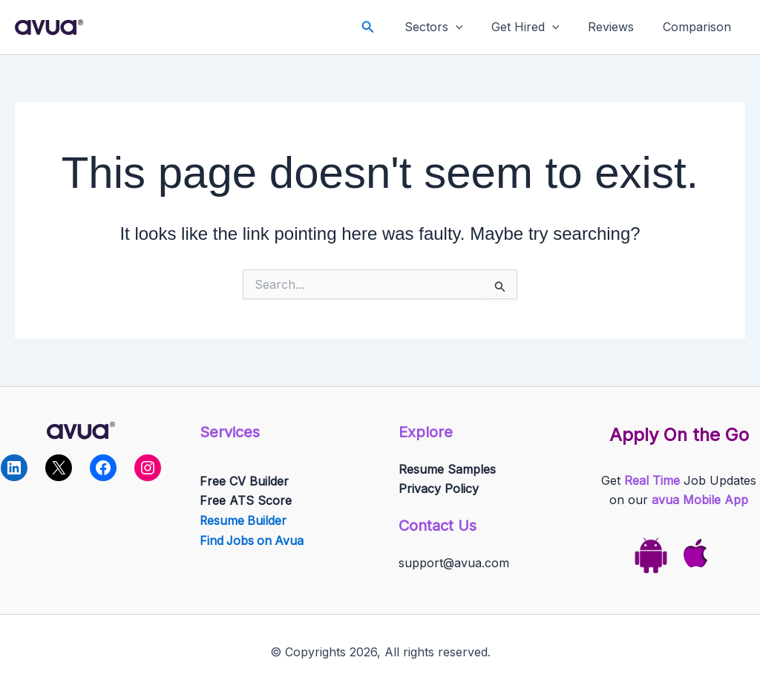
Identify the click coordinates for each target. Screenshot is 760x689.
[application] (472, 27)
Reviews (618, 26)
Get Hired (537, 27)
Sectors (451, 27)
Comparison (699, 26)
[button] (388, 27)
